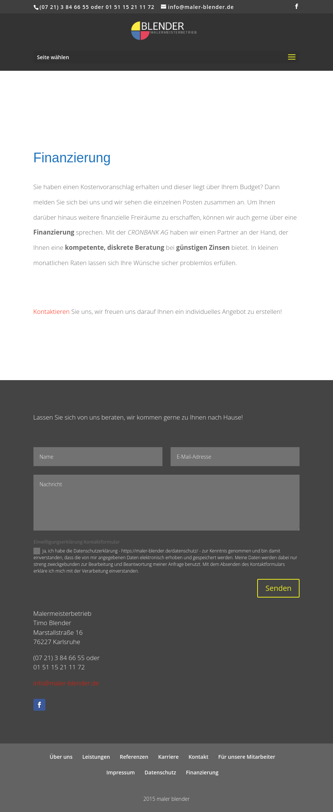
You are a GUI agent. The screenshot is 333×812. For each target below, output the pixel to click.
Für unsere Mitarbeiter (246, 756)
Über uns (61, 756)
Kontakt (198, 756)
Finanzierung (202, 772)
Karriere (168, 756)
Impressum (120, 772)
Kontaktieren (51, 311)
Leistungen (96, 756)
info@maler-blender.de (66, 683)
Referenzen (134, 756)
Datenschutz (160, 772)
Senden (278, 588)
